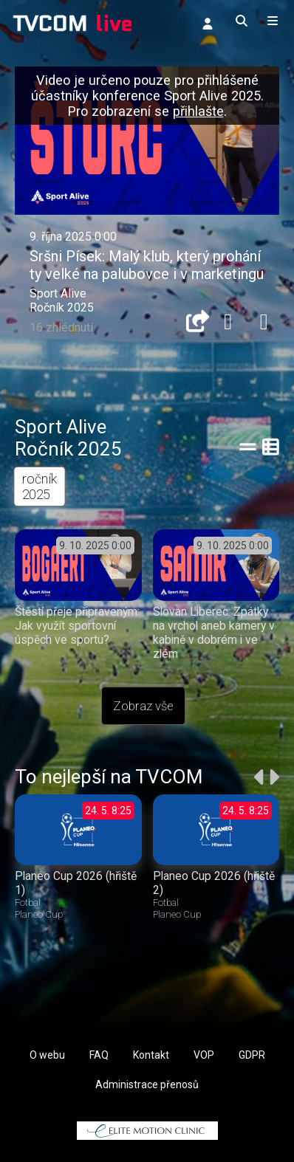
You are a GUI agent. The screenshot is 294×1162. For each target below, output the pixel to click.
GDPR (252, 1055)
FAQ (99, 1055)
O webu (47, 1055)
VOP (204, 1055)
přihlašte (198, 111)
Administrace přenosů (147, 1084)
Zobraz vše (143, 705)
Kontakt (151, 1055)
